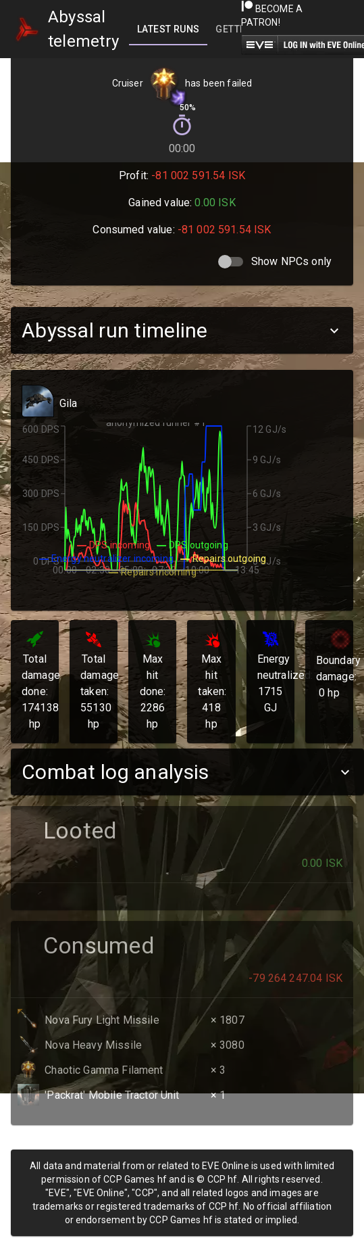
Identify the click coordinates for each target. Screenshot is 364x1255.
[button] (182, 330)
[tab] (168, 29)
